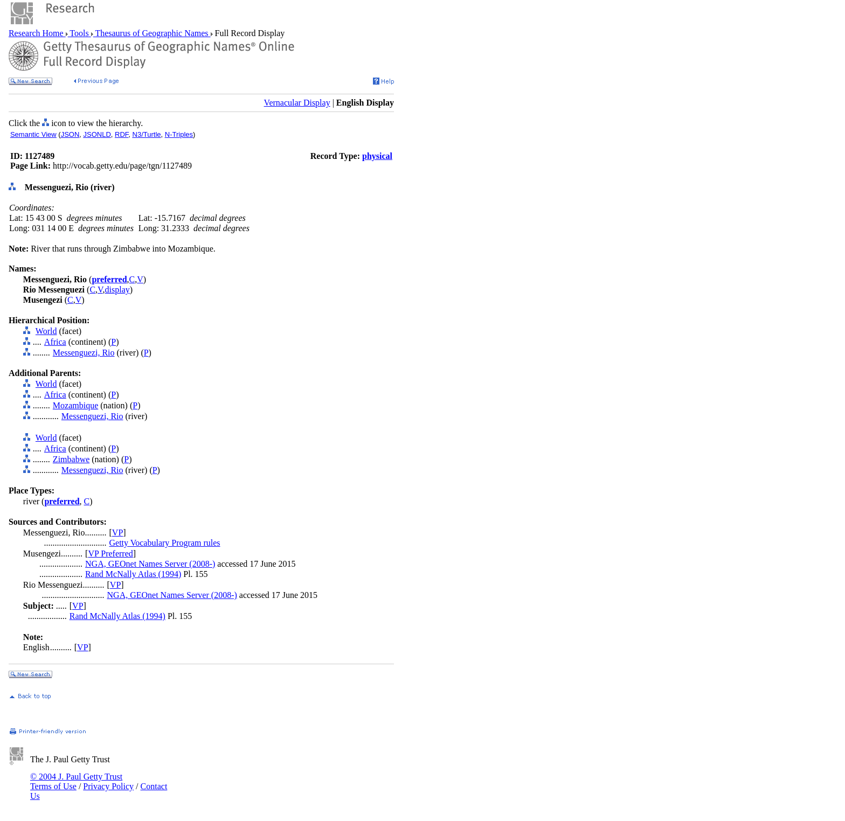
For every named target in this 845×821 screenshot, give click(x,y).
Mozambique (75, 405)
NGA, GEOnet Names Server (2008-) (150, 563)
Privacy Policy (108, 786)
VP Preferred (110, 553)
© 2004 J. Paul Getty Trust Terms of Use (76, 781)
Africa (55, 341)
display (117, 289)
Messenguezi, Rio (84, 352)
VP (117, 532)
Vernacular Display (297, 102)
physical (377, 156)
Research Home (37, 33)
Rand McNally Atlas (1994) (133, 574)
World (46, 331)
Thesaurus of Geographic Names (152, 33)
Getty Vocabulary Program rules (164, 542)
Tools (79, 33)
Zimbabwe (71, 459)
